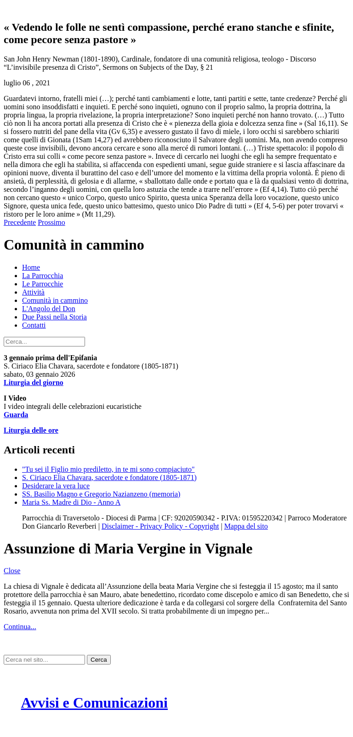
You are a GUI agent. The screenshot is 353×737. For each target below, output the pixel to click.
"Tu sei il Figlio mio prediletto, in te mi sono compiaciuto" (108, 469)
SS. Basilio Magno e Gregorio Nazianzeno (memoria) (101, 494)
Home (31, 267)
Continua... (20, 627)
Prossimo (51, 222)
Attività (33, 292)
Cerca (99, 659)
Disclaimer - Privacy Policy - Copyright (160, 526)
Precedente (20, 222)
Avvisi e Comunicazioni (94, 702)
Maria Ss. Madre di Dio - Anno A (71, 502)
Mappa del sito (246, 526)
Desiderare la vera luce (56, 486)
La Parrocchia (42, 275)
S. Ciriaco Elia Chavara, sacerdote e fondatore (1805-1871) (109, 477)
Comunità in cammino (55, 300)
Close (12, 571)
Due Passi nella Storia (54, 317)
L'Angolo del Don (48, 309)
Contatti (34, 325)
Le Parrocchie (42, 284)
